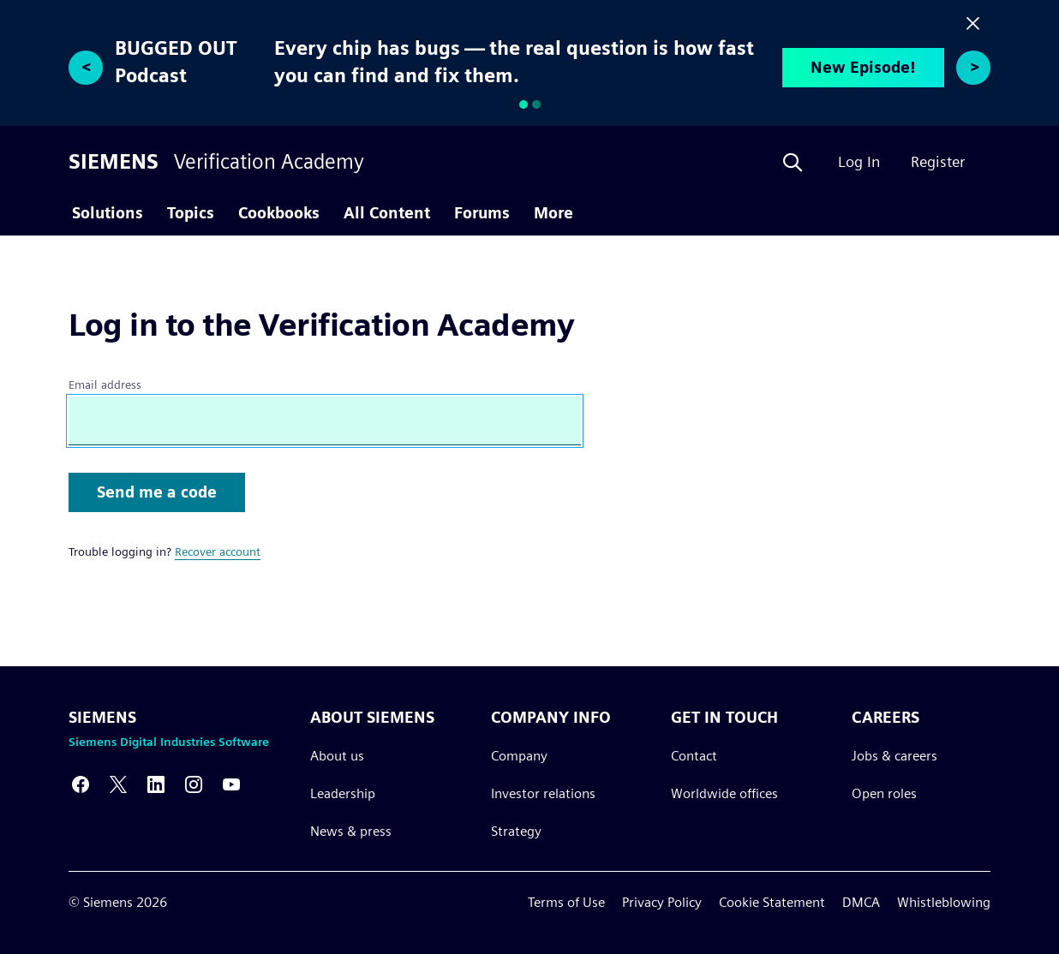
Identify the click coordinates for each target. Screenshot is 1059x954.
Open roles (884, 793)
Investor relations (543, 793)
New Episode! (863, 67)
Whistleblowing (943, 902)
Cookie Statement (772, 902)
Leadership (342, 793)
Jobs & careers (894, 756)
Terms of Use (566, 902)
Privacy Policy (662, 902)
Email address (105, 384)
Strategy (516, 831)
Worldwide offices (724, 793)
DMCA (861, 902)
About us (337, 756)
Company (519, 756)
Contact (694, 756)
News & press (351, 831)
